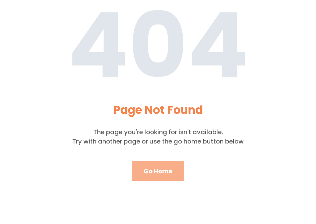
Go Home (158, 177)
